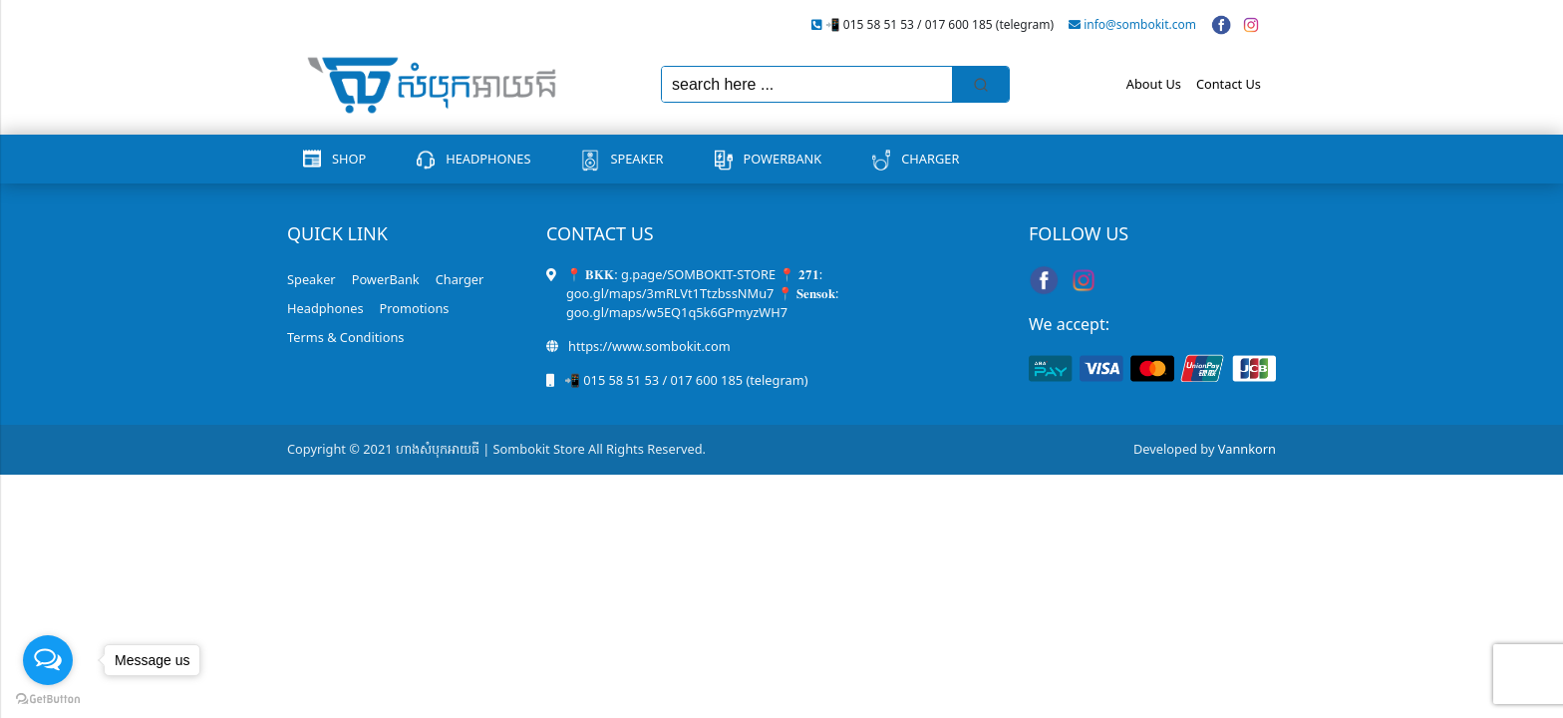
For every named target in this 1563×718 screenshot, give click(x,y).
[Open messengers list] (48, 660)
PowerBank (783, 159)
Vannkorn (1247, 449)
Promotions (415, 308)
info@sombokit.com (1140, 24)
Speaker (636, 159)
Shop (349, 159)
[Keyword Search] (807, 84)
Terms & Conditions (345, 337)
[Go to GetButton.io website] (48, 698)
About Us (1153, 84)
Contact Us (1228, 84)
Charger (930, 159)
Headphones (488, 159)
